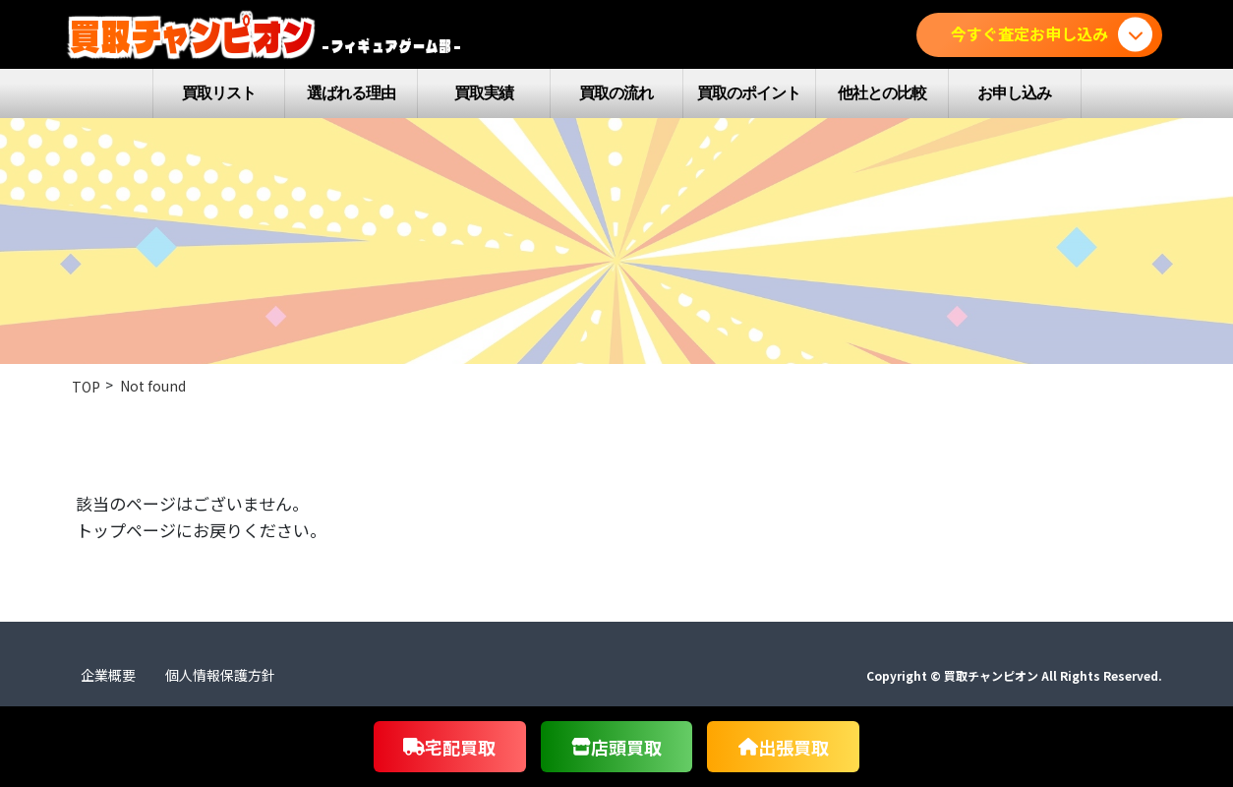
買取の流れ (616, 93)
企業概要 (108, 675)
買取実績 (483, 93)
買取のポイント (748, 93)
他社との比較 (882, 93)
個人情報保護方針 (220, 675)
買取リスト (219, 93)
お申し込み (1014, 93)
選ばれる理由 (351, 93)
